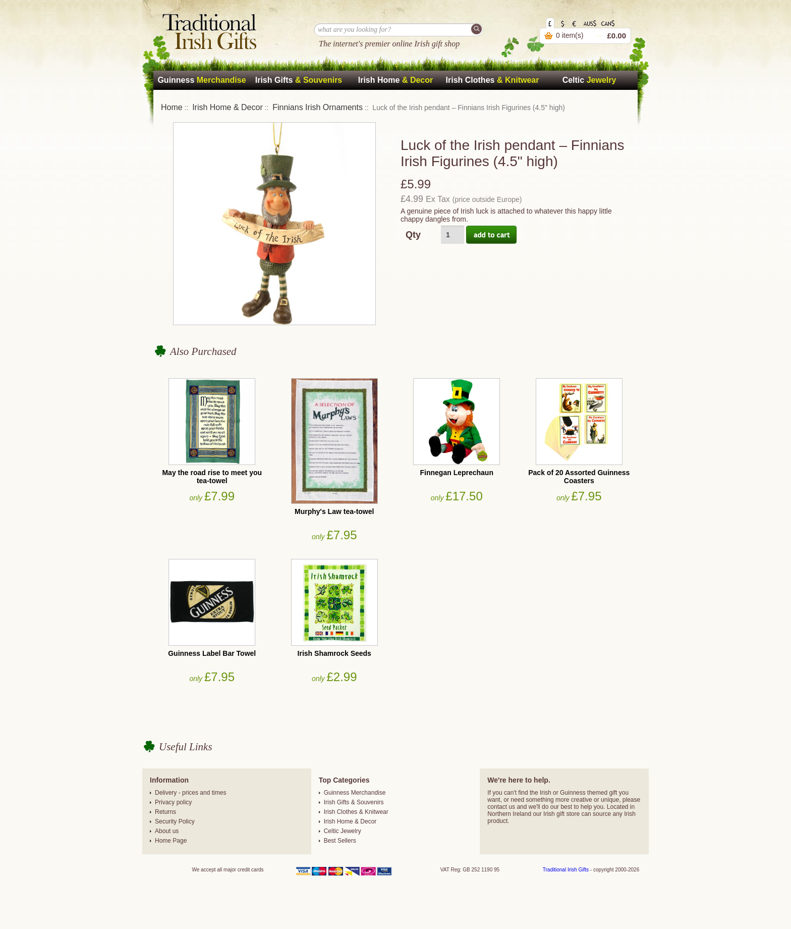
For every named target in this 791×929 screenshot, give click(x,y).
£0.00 (616, 35)
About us (167, 831)
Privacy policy (173, 802)
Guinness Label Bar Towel (212, 653)
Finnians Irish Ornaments (317, 107)
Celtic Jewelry (342, 831)
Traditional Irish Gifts (566, 869)
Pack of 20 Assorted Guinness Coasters (579, 477)
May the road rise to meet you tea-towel (212, 477)
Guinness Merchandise (355, 792)
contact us (501, 806)
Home (172, 107)
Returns (165, 811)
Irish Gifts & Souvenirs (354, 802)
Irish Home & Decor (227, 107)
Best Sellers (340, 840)
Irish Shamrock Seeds (334, 653)
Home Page (171, 840)
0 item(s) (569, 35)
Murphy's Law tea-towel (334, 511)
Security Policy (175, 821)
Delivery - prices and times (190, 792)
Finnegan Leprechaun (456, 473)
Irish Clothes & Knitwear (356, 811)
